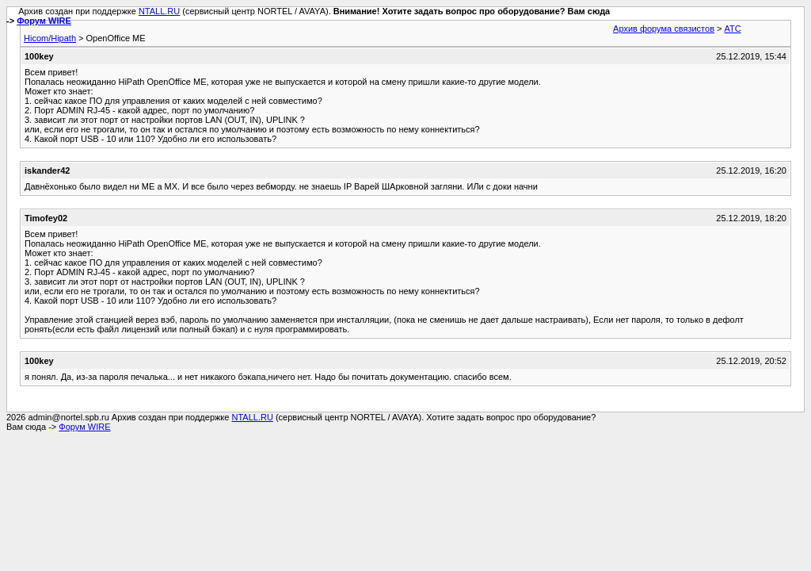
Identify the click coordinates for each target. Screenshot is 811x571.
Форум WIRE (44, 20)
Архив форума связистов (663, 28)
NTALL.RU (159, 11)
